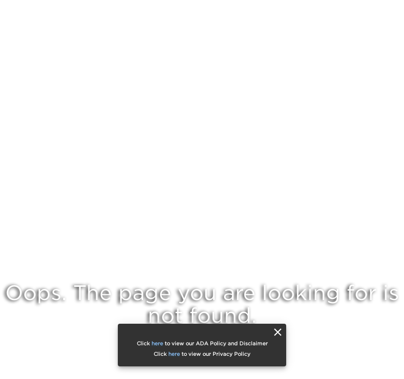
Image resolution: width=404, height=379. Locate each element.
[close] (277, 332)
